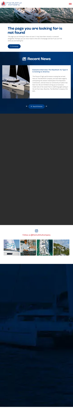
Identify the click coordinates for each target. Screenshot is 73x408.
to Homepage (14, 46)
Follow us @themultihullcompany (36, 236)
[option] (36, 82)
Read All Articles (36, 107)
